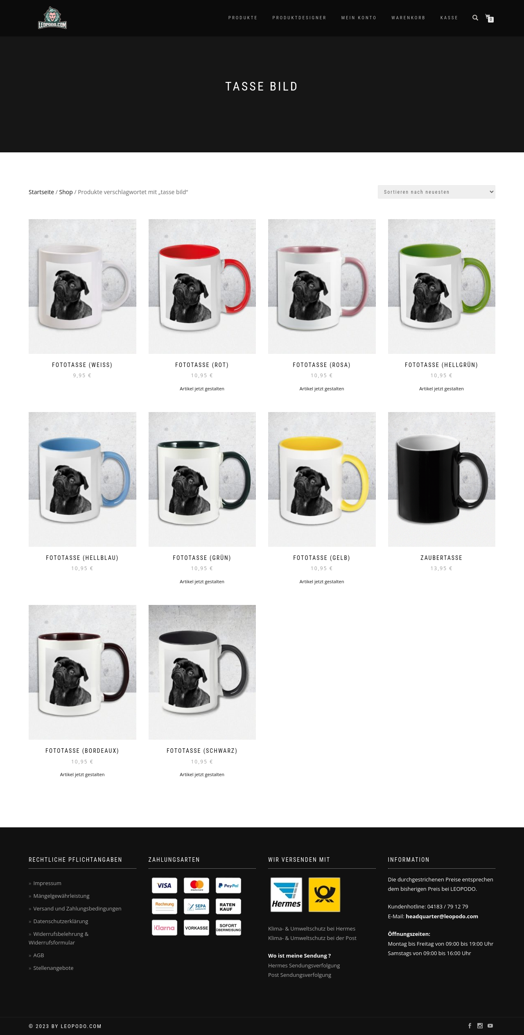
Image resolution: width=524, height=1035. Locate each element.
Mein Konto (359, 17)
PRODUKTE (243, 17)
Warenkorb (408, 17)
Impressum (47, 883)
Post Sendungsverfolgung (299, 974)
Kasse (449, 17)
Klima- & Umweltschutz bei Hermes (311, 928)
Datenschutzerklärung (60, 921)
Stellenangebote (53, 968)
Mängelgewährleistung (61, 895)
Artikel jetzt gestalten (202, 388)
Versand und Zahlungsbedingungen (77, 908)
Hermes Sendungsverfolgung (304, 965)
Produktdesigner (300, 17)
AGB (38, 955)
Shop (66, 192)
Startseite (41, 192)
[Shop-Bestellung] (436, 192)
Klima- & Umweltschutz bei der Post (312, 938)
